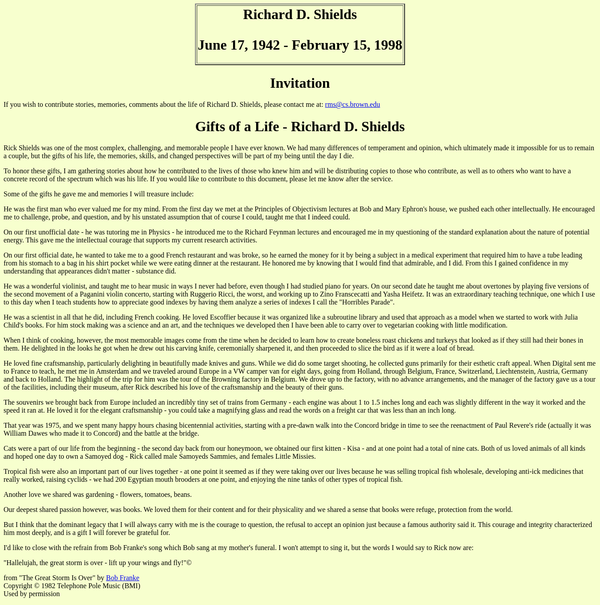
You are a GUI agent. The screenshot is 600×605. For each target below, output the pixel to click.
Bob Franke (122, 578)
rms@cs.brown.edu (352, 104)
